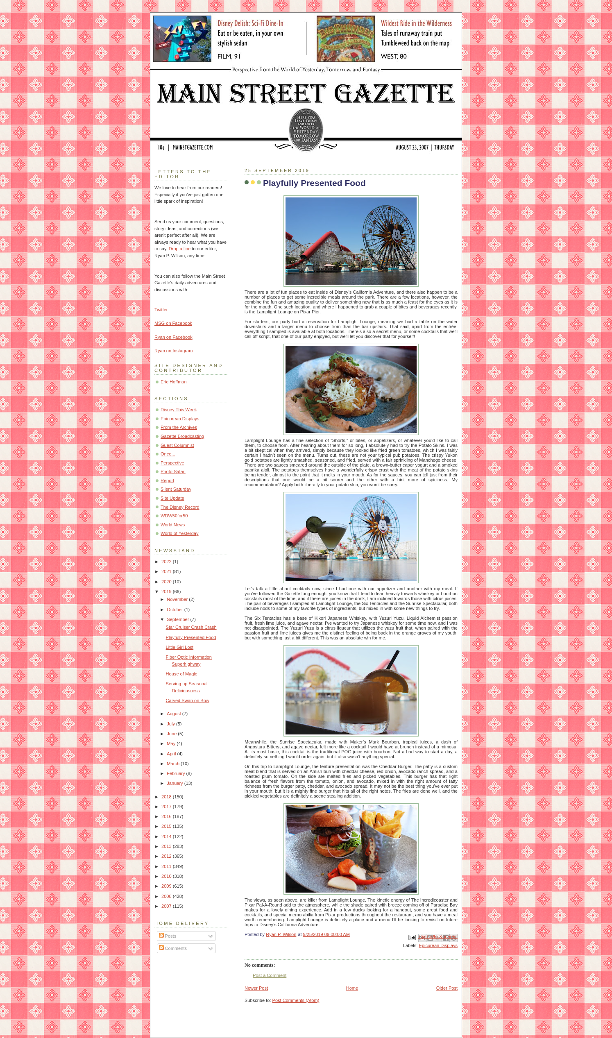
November (178, 599)
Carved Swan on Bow (187, 700)
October (175, 609)
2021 (167, 571)
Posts (168, 936)
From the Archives (179, 427)
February (176, 773)
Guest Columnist (177, 445)
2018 (167, 796)
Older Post (447, 988)
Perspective (172, 462)
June (172, 733)
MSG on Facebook (173, 323)
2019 (167, 591)
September (178, 619)
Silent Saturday (176, 489)
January (175, 783)
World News (173, 524)
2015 (167, 826)
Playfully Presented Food (191, 637)
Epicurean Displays (438, 945)
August (174, 713)
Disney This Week (179, 409)
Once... (168, 453)
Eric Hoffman (174, 381)
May (172, 743)
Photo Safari (173, 471)
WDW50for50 (174, 515)
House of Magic (181, 673)
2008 (167, 896)
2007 (167, 906)
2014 (167, 836)
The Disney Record (180, 507)
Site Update (172, 498)
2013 (167, 846)
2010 (167, 876)
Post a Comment (269, 975)
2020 (167, 581)
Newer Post (256, 988)
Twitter (161, 309)
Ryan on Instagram (173, 350)
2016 (167, 816)
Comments (173, 948)
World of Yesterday (180, 533)
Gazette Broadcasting (182, 436)
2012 (167, 856)
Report (167, 480)
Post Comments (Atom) (296, 1000)
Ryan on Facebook (173, 337)
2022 (167, 561)
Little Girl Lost (180, 647)
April (172, 753)
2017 (167, 806)
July (171, 723)
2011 (167, 866)
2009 (167, 886)
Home (352, 988)
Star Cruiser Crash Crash (191, 627)
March (174, 763)
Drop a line (179, 248)
